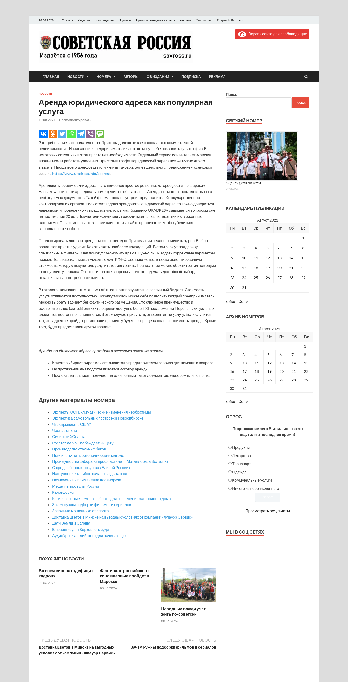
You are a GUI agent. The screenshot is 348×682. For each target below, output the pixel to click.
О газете (67, 20)
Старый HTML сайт (230, 20)
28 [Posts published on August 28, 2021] (293, 379)
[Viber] (90, 134)
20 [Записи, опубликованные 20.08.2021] (279, 267)
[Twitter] (62, 134)
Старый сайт (204, 20)
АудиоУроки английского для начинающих (89, 535)
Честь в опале (64, 430)
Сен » (243, 301)
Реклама (185, 20)
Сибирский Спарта (68, 436)
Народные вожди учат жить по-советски (183, 611)
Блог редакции (105, 20)
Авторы (130, 77)
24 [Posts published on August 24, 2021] (244, 379)
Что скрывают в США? (71, 424)
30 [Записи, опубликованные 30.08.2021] (232, 287)
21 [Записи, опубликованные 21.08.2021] (291, 267)
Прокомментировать (75, 120)
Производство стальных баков (79, 449)
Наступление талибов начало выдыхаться (89, 473)
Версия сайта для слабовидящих (272, 33)
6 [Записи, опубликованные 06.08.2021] (279, 248)
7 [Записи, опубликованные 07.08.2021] (291, 248)
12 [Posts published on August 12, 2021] (269, 363)
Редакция (84, 20)
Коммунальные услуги (252, 480)
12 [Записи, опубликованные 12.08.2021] (268, 257)
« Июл (231, 301)
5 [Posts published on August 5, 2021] (268, 354)
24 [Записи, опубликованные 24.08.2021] (244, 277)
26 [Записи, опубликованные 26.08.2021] (268, 277)
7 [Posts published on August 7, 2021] (292, 354)
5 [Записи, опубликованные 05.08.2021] (268, 248)
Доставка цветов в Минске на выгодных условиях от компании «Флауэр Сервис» (122, 517)
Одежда (239, 472)
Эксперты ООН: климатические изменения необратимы (101, 412)
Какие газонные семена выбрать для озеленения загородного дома (111, 498)
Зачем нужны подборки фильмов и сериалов (91, 504)
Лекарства (241, 455)
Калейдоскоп (63, 492)
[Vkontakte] (43, 134)
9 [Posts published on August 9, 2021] (231, 363)
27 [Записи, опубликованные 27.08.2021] (279, 277)
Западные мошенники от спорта (80, 510)
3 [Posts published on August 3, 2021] (243, 354)
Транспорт (241, 463)
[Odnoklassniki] (53, 134)
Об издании (158, 77)
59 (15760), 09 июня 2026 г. (244, 183)
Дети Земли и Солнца (71, 523)
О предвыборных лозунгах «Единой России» (91, 467)
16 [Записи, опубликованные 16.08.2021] (232, 267)
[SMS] (100, 134)
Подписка (125, 20)
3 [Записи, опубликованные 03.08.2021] (244, 248)
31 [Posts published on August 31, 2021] (244, 388)
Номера (104, 77)
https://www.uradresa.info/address (81, 173)
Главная (51, 77)
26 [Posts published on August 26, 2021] (269, 379)
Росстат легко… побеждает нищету (83, 443)
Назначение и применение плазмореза (86, 480)
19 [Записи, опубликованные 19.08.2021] (268, 267)
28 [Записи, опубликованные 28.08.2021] (291, 277)
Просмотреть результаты (268, 510)
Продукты (241, 447)
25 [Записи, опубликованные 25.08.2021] (256, 277)
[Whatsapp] (71, 134)
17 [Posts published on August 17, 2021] (244, 371)
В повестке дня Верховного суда (80, 529)
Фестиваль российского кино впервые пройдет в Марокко (124, 576)
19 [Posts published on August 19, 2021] (269, 371)
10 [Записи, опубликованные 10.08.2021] (244, 257)
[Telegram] (81, 134)
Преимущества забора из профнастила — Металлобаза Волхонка (110, 461)
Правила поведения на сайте (155, 20)
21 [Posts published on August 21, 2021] (293, 371)
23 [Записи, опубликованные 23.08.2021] (232, 277)
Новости (75, 77)
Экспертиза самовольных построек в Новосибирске (98, 418)
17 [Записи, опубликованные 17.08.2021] (244, 267)
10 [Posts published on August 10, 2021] (244, 363)
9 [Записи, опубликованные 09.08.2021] (232, 257)
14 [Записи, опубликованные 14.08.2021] (291, 257)
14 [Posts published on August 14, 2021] (293, 363)
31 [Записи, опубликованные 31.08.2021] (244, 287)
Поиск (231, 94)
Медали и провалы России (75, 486)
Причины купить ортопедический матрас (88, 455)
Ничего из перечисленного (255, 488)
